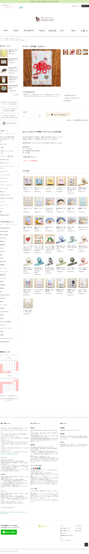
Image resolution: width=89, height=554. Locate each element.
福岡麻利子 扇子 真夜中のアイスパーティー (60, 228)
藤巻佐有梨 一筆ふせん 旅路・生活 (50, 290)
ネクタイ (18, 38)
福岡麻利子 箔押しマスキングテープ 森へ (82, 188)
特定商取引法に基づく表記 (81, 120)
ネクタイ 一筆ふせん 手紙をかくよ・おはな (82, 290)
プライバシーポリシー (65, 540)
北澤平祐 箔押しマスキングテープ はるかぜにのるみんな (27, 269)
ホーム (1, 38)
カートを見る (78, 528)
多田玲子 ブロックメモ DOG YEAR (39, 188)
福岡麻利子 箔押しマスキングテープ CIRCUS (60, 269)
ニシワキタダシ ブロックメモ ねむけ (60, 188)
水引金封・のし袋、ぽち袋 (9, 38)
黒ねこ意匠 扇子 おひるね (60, 209)
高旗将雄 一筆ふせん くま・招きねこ (60, 290)
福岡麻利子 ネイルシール (82, 209)
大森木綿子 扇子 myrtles (71, 209)
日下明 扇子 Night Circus (49, 228)
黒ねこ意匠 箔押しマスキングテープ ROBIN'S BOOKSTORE (49, 269)
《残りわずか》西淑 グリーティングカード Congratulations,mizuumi (13, 69)
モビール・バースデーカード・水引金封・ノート (19, 40)
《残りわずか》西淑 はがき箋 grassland (13, 59)
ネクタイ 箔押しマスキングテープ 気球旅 (82, 269)
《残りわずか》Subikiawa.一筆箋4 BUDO (13, 51)
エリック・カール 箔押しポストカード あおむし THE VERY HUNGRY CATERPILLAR (50, 248)
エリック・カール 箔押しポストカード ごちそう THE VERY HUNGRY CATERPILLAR (39, 248)
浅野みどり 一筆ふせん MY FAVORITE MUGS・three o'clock (72, 189)
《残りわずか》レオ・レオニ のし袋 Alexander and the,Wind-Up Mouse (13, 78)
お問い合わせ (78, 530)
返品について (70, 120)
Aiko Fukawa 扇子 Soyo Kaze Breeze (49, 209)
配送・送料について (65, 530)
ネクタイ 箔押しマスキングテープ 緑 (71, 269)
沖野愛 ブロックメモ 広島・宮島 (38, 228)
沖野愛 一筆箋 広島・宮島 (27, 228)
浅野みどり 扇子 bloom (83, 227)
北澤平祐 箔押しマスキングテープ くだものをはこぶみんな (82, 248)
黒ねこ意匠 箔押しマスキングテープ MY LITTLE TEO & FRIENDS (38, 270)
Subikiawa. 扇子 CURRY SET (71, 228)
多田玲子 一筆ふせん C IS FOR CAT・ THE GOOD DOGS (28, 291)
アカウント (77, 5)
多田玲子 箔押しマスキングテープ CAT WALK (72, 247)
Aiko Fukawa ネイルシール (27, 209)
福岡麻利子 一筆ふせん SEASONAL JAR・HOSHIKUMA (72, 291)
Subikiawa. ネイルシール (38, 209)
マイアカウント (79, 525)
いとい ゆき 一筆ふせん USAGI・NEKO (39, 290)
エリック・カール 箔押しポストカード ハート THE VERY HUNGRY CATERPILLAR (28, 248)
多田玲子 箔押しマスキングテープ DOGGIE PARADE (60, 248)
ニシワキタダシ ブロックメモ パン (49, 188)
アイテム (85, 6)
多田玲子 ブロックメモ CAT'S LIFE (28, 188)
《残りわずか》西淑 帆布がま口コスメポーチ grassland (13, 87)
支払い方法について (65, 528)
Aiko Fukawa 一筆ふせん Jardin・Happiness (27, 311)
